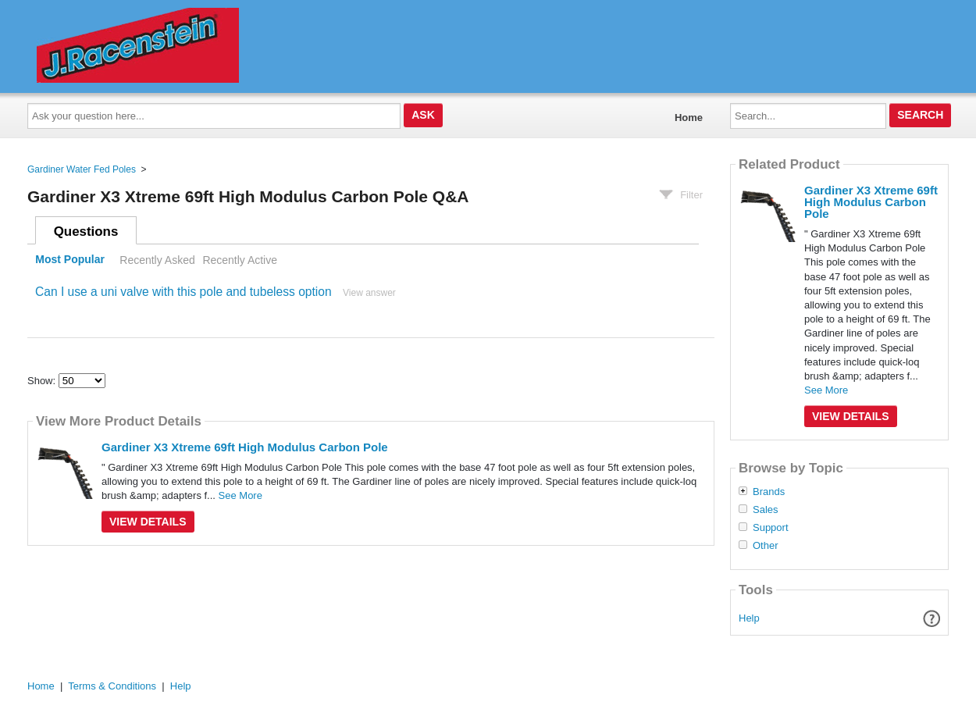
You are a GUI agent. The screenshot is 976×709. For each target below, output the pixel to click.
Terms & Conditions (112, 686)
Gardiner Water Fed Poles (81, 169)
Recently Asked (156, 260)
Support (771, 527)
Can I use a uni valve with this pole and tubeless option (183, 291)
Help (749, 618)
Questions (86, 231)
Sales (765, 509)
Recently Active (239, 260)
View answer (369, 292)
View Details (148, 521)
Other (765, 545)
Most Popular (70, 260)
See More (240, 495)
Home (689, 117)
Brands (769, 491)
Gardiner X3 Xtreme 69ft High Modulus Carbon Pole (245, 447)
